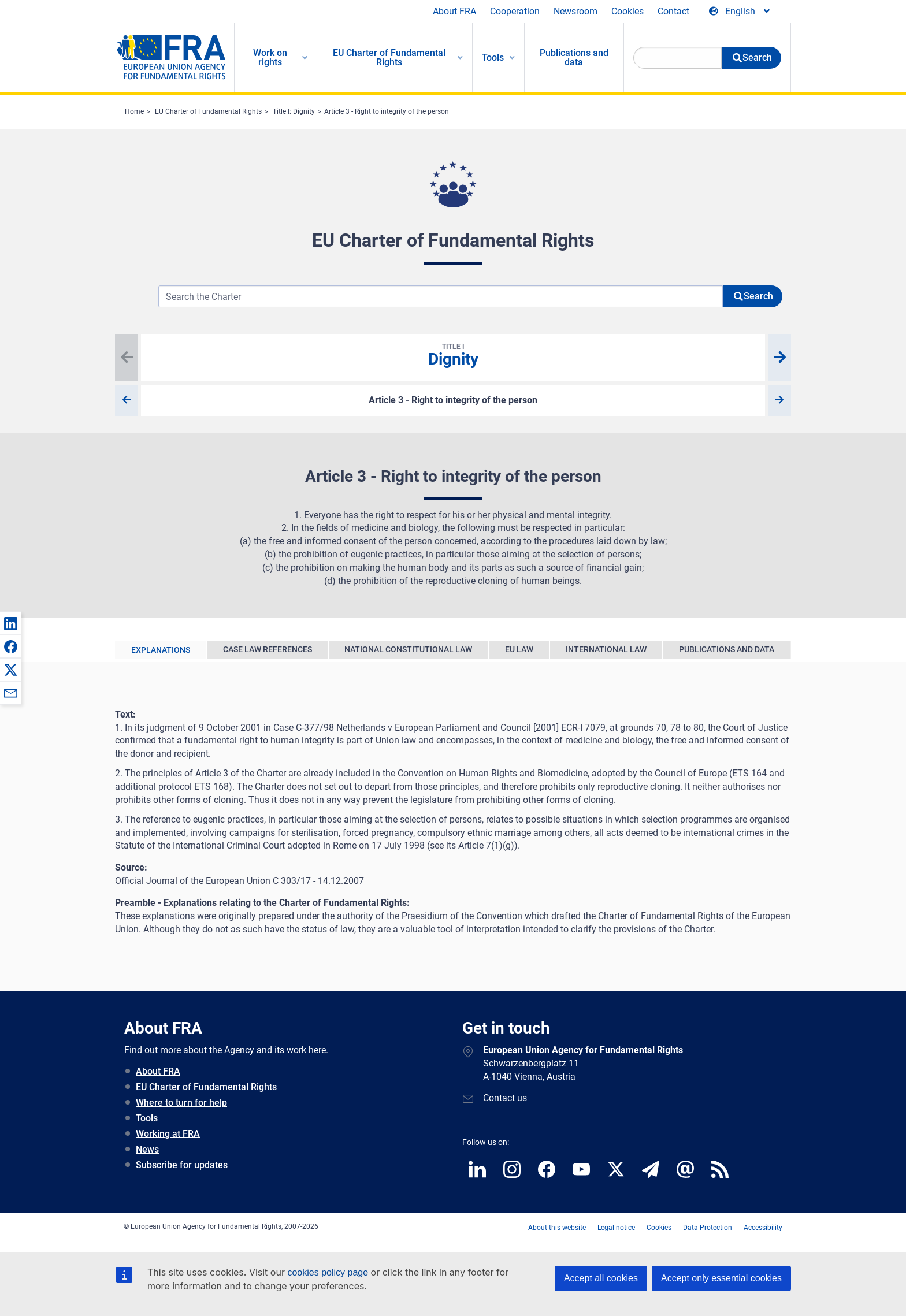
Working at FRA (168, 1133)
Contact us (505, 1097)
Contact (673, 11)
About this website (557, 1228)
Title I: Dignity (294, 111)
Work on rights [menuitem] (270, 57)
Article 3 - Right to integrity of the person (386, 111)
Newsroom (575, 11)
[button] (10, 623)
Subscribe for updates (182, 1164)
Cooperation (515, 11)
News (147, 1149)
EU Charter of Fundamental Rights (208, 111)
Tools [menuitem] (493, 57)
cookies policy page (327, 1272)
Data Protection (707, 1228)
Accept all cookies (601, 1278)
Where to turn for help (181, 1102)
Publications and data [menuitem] (574, 57)
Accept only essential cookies (721, 1278)
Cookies (627, 11)
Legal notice (616, 1228)
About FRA (454, 11)
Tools (147, 1118)
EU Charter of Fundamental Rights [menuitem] (389, 57)
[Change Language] (740, 11)
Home (134, 111)
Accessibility (763, 1228)
